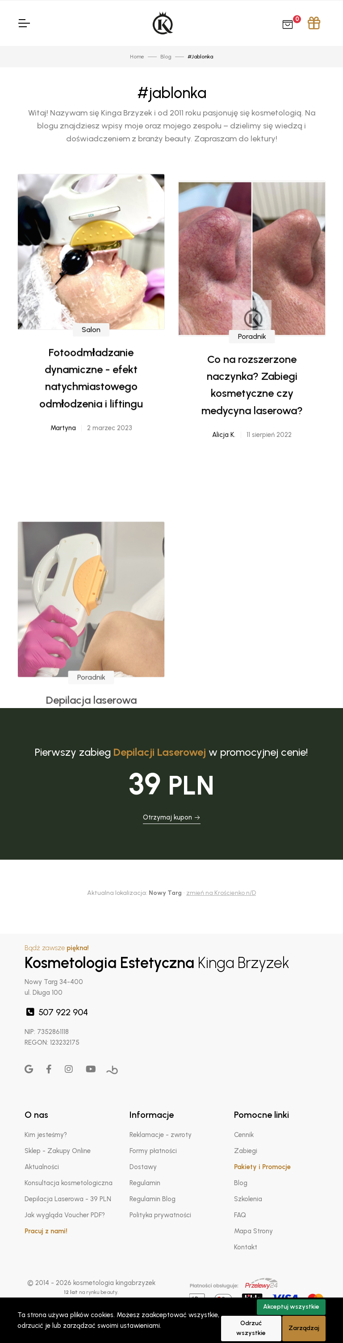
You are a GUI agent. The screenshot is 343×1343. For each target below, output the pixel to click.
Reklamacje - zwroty (161, 1135)
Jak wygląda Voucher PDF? (65, 1215)
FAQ (240, 1215)
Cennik (244, 1135)
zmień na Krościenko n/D (221, 893)
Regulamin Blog (153, 1199)
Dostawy (143, 1167)
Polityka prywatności (160, 1215)
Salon (91, 373)
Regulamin (145, 1183)
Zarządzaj (304, 1328)
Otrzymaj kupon (172, 817)
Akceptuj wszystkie (291, 1306)
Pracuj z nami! (46, 1231)
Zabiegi (245, 1151)
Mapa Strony (253, 1231)
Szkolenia (248, 1199)
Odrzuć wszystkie (251, 1328)
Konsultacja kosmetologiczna (69, 1183)
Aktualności (42, 1167)
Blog (240, 1183)
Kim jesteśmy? (46, 1135)
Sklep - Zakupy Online (58, 1151)
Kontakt (245, 1247)
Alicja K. (223, 500)
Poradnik (252, 402)
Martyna (63, 471)
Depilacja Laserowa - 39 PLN (68, 1199)
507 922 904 (56, 1012)
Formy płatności (153, 1151)
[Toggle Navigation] (23, 23)
